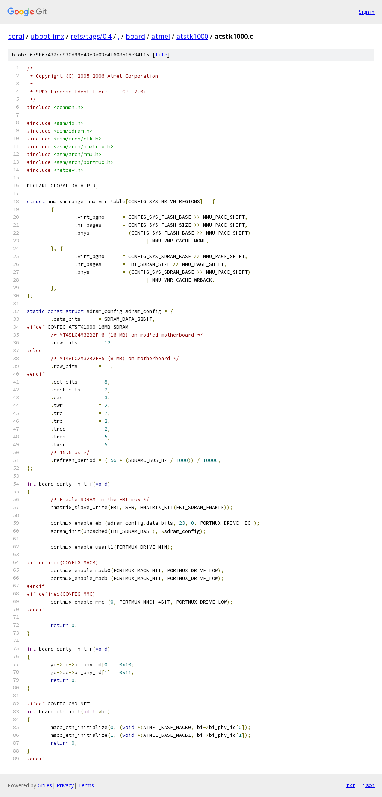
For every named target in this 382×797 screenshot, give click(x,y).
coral (16, 36)
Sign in (367, 11)
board (135, 36)
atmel (160, 36)
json (369, 785)
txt (350, 785)
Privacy (65, 785)
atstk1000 (192, 36)
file (161, 55)
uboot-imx (47, 36)
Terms (86, 785)
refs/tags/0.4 (91, 36)
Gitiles (45, 785)
